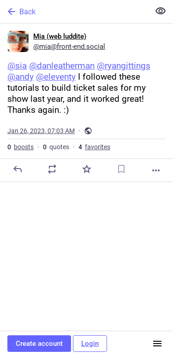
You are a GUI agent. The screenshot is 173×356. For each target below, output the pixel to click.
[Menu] (157, 343)
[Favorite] (86, 169)
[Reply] (17, 169)
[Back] (74, 11)
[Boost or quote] (52, 169)
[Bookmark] (121, 169)
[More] (155, 170)
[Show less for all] (160, 11)
